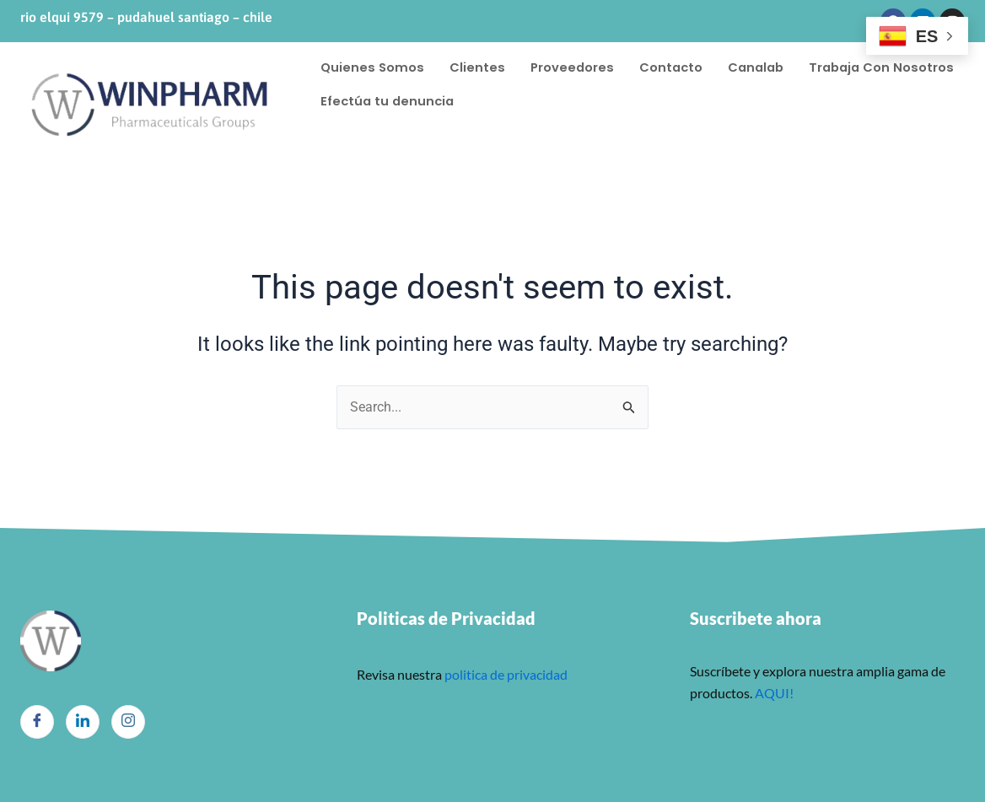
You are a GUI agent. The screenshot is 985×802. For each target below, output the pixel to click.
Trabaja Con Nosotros (394, 101)
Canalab (762, 67)
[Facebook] (37, 722)
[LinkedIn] (83, 722)
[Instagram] (128, 722)
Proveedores (574, 67)
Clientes (479, 67)
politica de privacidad (505, 674)
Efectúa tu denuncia (563, 101)
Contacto (675, 67)
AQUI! (774, 693)
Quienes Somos (373, 67)
